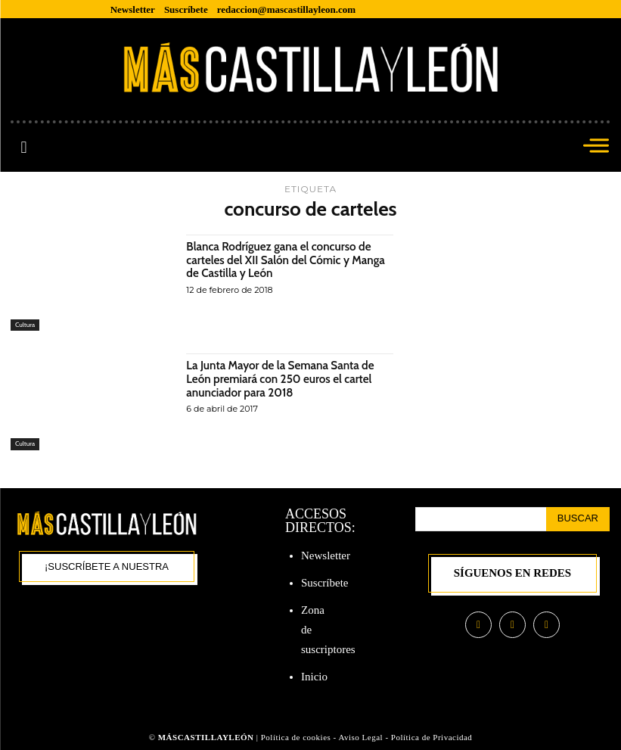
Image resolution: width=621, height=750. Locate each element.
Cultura (25, 324)
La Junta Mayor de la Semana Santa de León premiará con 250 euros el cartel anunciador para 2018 (284, 378)
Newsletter (325, 555)
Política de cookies (296, 737)
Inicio (314, 677)
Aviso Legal (361, 737)
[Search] (578, 519)
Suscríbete (324, 583)
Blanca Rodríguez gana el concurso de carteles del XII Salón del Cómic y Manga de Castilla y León (283, 259)
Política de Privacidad (432, 737)
